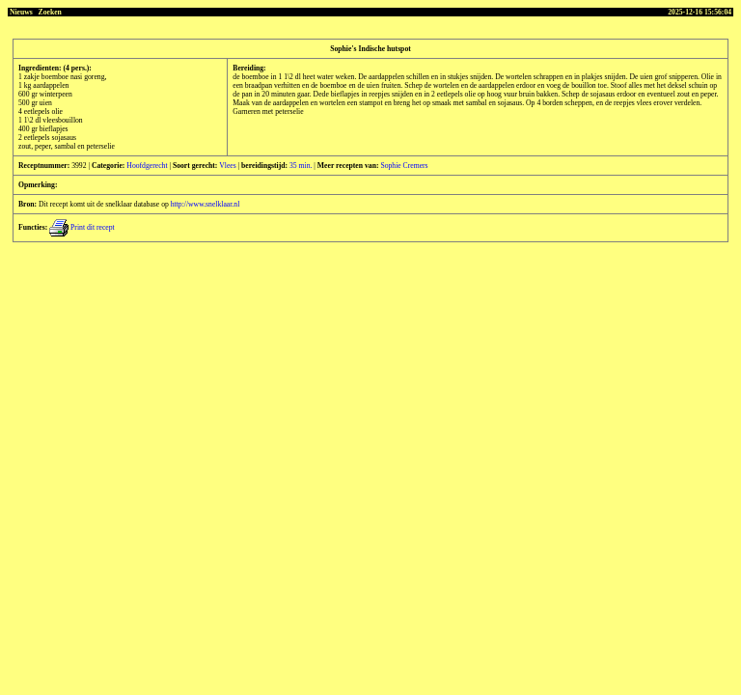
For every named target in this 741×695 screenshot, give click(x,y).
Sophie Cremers (403, 165)
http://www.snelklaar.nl (205, 204)
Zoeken (50, 12)
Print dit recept (82, 227)
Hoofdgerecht (146, 165)
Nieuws (21, 12)
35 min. (300, 165)
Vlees (227, 165)
